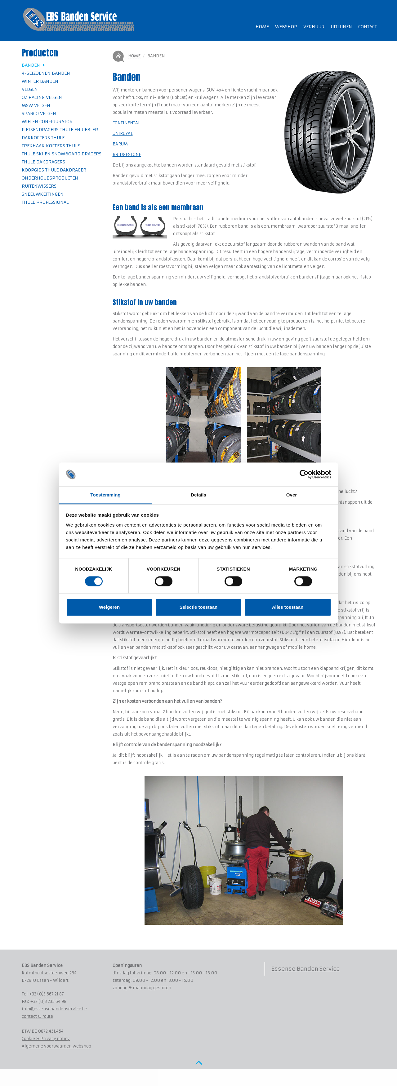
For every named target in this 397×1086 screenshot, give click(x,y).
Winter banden (40, 81)
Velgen (30, 89)
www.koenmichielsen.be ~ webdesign (75, 1078)
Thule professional (45, 202)
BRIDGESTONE (127, 154)
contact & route (37, 1016)
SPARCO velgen (39, 113)
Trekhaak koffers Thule (51, 146)
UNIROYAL (123, 133)
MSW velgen (36, 105)
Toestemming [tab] (105, 494)
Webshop (286, 26)
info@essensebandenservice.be (54, 1009)
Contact (367, 26)
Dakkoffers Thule (43, 137)
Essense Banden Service (305, 968)
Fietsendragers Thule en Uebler (60, 129)
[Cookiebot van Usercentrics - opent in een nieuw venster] (304, 474)
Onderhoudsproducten (50, 178)
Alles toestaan (288, 607)
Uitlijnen (341, 26)
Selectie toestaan (199, 607)
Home (262, 26)
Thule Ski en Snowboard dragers (61, 154)
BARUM (120, 144)
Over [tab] (291, 494)
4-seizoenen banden (46, 73)
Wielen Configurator (47, 121)
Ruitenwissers (39, 186)
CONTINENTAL (126, 123)
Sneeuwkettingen (43, 194)
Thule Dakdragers (43, 162)
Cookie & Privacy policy (46, 1038)
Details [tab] (198, 494)
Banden (33, 65)
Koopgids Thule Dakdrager (54, 170)
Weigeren (109, 607)
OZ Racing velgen (42, 97)
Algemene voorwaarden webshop (56, 1046)
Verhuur (313, 26)
